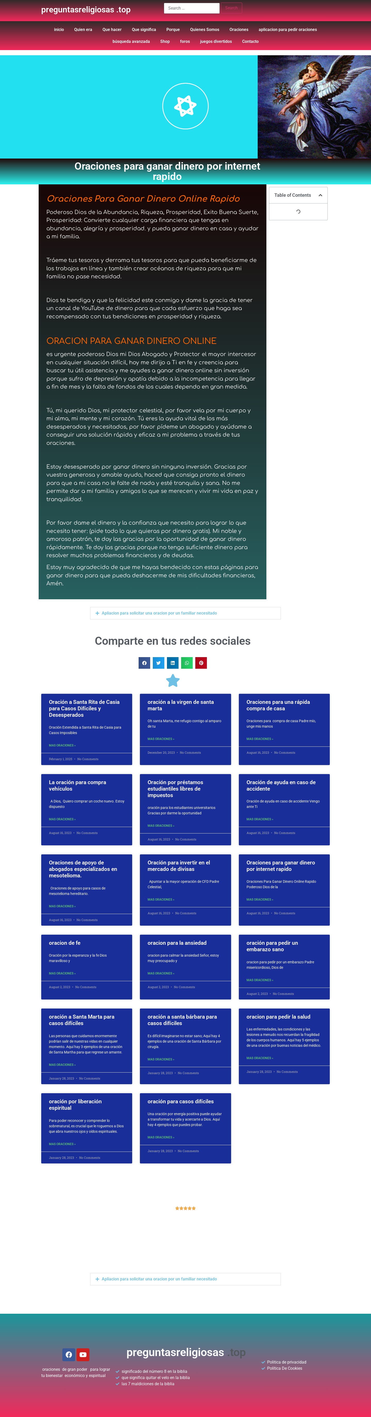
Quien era (83, 29)
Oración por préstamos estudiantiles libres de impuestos (175, 788)
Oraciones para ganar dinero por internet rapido (281, 866)
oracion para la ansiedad (177, 943)
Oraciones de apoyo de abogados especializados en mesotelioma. (83, 869)
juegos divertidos (216, 41)
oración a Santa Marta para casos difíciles (81, 1020)
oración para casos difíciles (181, 1101)
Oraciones (239, 29)
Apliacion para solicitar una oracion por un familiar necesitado (159, 613)
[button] (185, 613)
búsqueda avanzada (131, 41)
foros (185, 41)
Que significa (144, 29)
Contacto (250, 41)
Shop (165, 41)
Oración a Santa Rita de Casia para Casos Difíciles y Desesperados (84, 708)
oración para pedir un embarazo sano (272, 946)
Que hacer (112, 29)
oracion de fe (64, 943)
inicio (59, 29)
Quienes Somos (204, 29)
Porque (173, 29)
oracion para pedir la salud (278, 1017)
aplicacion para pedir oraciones (288, 29)
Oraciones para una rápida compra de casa (278, 705)
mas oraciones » (62, 745)
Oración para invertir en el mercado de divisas (179, 866)
